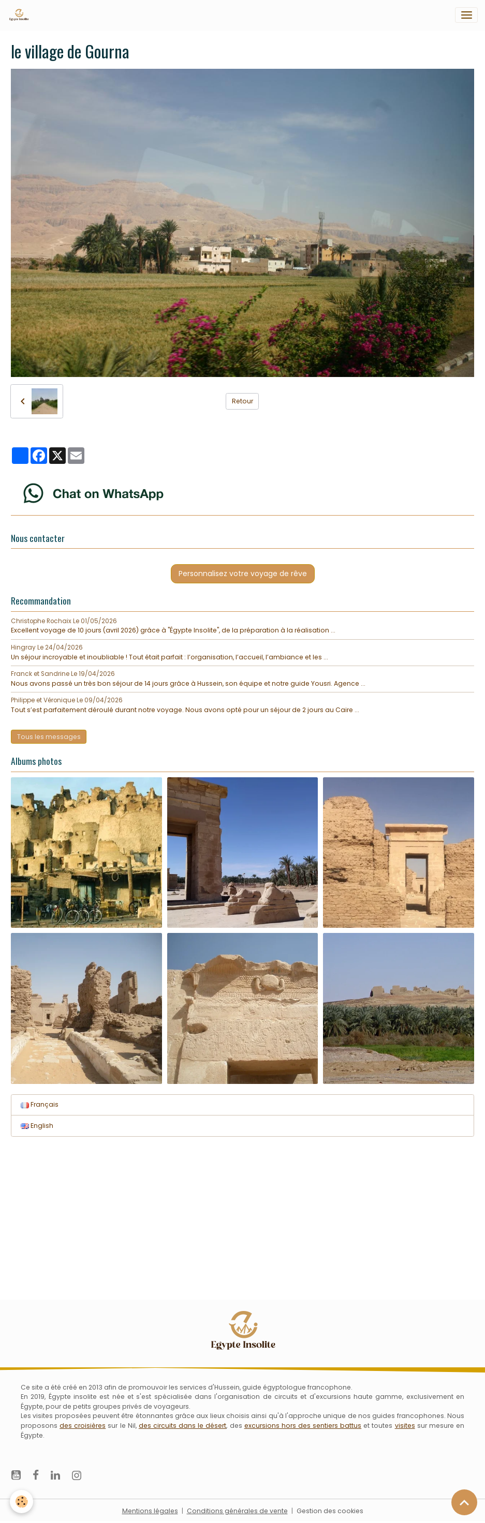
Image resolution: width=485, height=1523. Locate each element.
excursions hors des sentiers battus (303, 1425)
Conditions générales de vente (237, 1510)
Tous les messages (49, 736)
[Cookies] (22, 1501)
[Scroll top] (464, 1502)
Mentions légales (150, 1510)
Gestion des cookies (330, 1510)
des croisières (83, 1425)
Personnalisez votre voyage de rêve (243, 573)
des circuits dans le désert (183, 1425)
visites (405, 1425)
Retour (242, 401)
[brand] (20, 15)
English (37, 1125)
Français (39, 1104)
